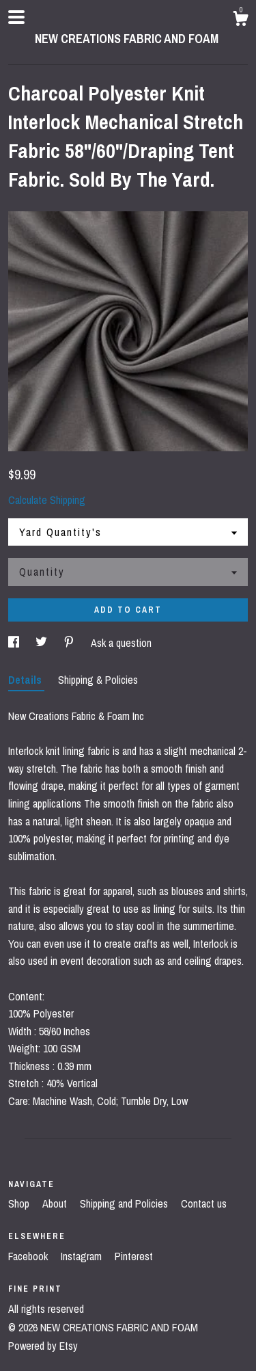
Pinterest (134, 1256)
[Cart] (240, 20)
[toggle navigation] (16, 17)
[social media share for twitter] (42, 642)
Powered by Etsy (43, 1345)
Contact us (204, 1203)
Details (26, 679)
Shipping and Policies (125, 1203)
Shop (20, 1203)
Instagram (82, 1256)
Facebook (29, 1256)
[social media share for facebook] (15, 642)
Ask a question (121, 642)
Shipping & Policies (98, 679)
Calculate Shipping (46, 499)
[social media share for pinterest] (70, 642)
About (56, 1203)
